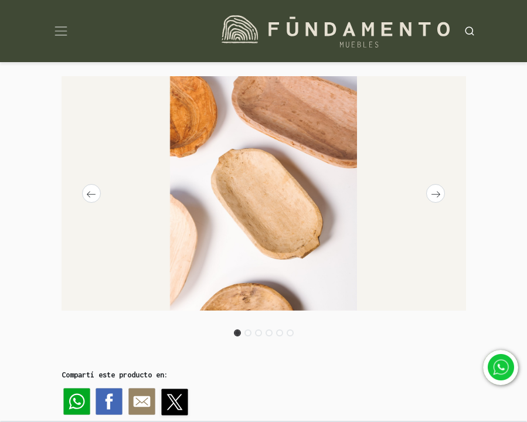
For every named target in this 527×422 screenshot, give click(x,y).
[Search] (469, 30)
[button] (92, 193)
